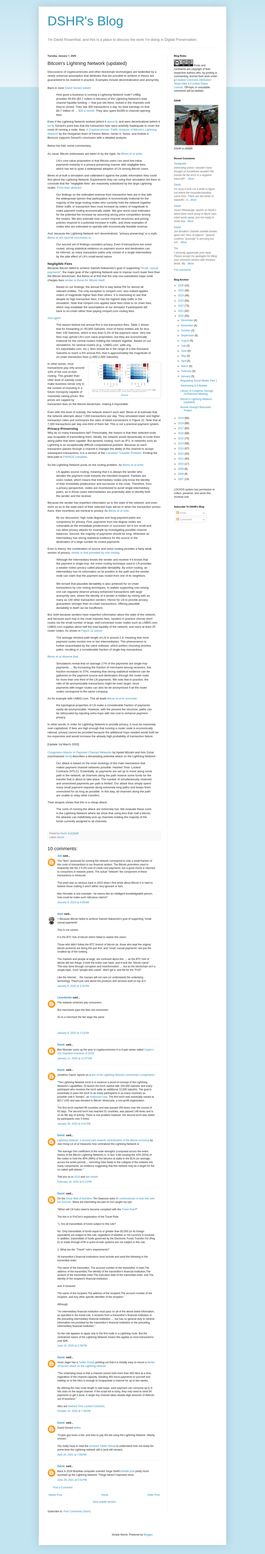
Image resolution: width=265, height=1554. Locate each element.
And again (54, 318)
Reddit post (128, 1471)
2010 (181, 463)
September (188, 335)
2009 (181, 468)
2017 (181, 428)
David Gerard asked (77, 88)
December (187, 320)
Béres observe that (63, 656)
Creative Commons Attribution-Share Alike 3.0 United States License (193, 83)
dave (60, 913)
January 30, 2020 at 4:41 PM (73, 1123)
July (184, 345)
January (186, 376)
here (68, 756)
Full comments (182, 269)
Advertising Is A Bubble (193, 385)
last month (92, 1176)
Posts (181, 513)
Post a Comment (62, 1487)
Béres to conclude (122, 698)
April (184, 360)
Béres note (119, 510)
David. (61, 1044)
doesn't (111, 121)
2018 (77, 1176)
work (207, 76)
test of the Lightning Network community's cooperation (123, 1074)
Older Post (153, 1494)
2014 (181, 443)
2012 (181, 453)
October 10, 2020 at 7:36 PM (73, 1411)
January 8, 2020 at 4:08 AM (73, 902)
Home (104, 1494)
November (187, 325)
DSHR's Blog (85, 21)
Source (124, 395)
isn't (50, 125)
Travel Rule (128, 1209)
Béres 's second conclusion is (69, 237)
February (186, 371)
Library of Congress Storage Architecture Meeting (196, 392)
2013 (181, 448)
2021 (181, 310)
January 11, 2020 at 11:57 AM (74, 1058)
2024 (181, 295)
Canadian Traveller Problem (123, 453)
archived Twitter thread (102, 1446)
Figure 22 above (91, 630)
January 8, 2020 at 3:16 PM (73, 986)
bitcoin (61, 837)
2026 (181, 285)
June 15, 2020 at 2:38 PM (72, 1345)
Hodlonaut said (98, 1096)
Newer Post (55, 1494)
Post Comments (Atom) (77, 1511)
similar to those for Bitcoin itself (84, 280)
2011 (181, 458)
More (191, 178)
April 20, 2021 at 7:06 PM (72, 1454)
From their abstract (69, 187)
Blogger (148, 1534)
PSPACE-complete (75, 456)
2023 (181, 300)
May (184, 355)
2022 (181, 305)
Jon (59, 855)
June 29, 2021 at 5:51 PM (72, 1479)
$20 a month (86, 110)
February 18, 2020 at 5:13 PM (74, 1181)
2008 (181, 473)
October (186, 330)
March (185, 366)
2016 (181, 433)
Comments (184, 519)
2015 (181, 438)
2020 (181, 315)
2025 (181, 290)
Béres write (131, 153)
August (185, 340)
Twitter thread (87, 1362)
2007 (181, 479)
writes (77, 1427)
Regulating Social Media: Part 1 (198, 380)
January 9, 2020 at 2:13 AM (73, 1032)
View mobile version (104, 1501)
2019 (181, 418)
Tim (176, 248)
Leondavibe (64, 997)
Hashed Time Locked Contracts (86, 1406)
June (184, 350)
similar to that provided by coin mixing (95, 552)
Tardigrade (180, 163)
